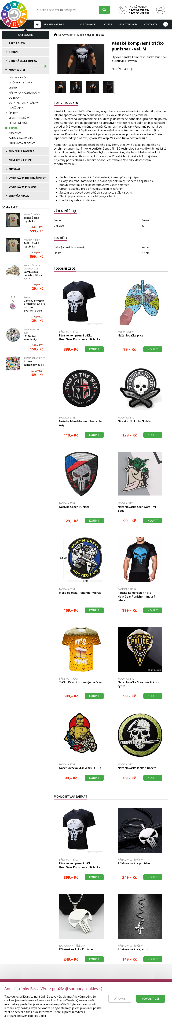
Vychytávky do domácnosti (27, 178)
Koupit (94, 349)
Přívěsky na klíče (20, 160)
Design (13, 52)
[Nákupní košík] (160, 10)
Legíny (13, 87)
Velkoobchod (128, 24)
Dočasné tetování (21, 82)
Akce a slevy (17, 43)
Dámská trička (18, 77)
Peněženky (16, 107)
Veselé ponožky (19, 118)
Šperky (13, 112)
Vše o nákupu (88, 24)
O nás (108, 24)
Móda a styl (17, 69)
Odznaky (15, 97)
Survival (14, 169)
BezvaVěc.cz (65, 34)
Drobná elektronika (23, 60)
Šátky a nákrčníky (21, 138)
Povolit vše (150, 1003)
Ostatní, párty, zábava (24, 102)
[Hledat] (104, 10)
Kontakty (150, 24)
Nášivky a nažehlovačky (25, 92)
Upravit (120, 1003)
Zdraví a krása (19, 195)
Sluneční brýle (19, 123)
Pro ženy (15, 133)
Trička (13, 128)
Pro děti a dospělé (21, 151)
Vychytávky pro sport (24, 186)
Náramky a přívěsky (22, 143)
